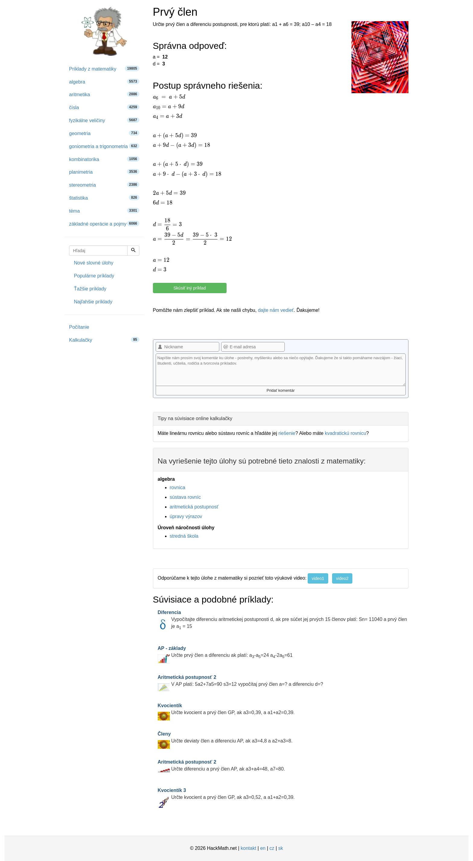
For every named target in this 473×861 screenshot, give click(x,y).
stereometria (104, 185)
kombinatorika (104, 159)
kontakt (248, 848)
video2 (342, 578)
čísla (104, 107)
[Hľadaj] (133, 250)
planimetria (104, 172)
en (262, 848)
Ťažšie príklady (90, 288)
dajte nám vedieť (276, 310)
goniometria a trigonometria (104, 146)
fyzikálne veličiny (104, 120)
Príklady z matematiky (104, 68)
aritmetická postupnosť (194, 506)
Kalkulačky (104, 340)
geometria (104, 133)
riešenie (286, 433)
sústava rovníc (185, 497)
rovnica (178, 487)
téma (104, 211)
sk (280, 848)
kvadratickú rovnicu (345, 433)
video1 (318, 578)
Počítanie (79, 327)
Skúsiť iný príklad (189, 288)
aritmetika (104, 94)
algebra (104, 81)
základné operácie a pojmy (104, 223)
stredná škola (184, 536)
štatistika (104, 198)
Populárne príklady (94, 275)
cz (271, 848)
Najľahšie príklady (93, 301)
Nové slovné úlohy (93, 262)
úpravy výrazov (186, 516)
